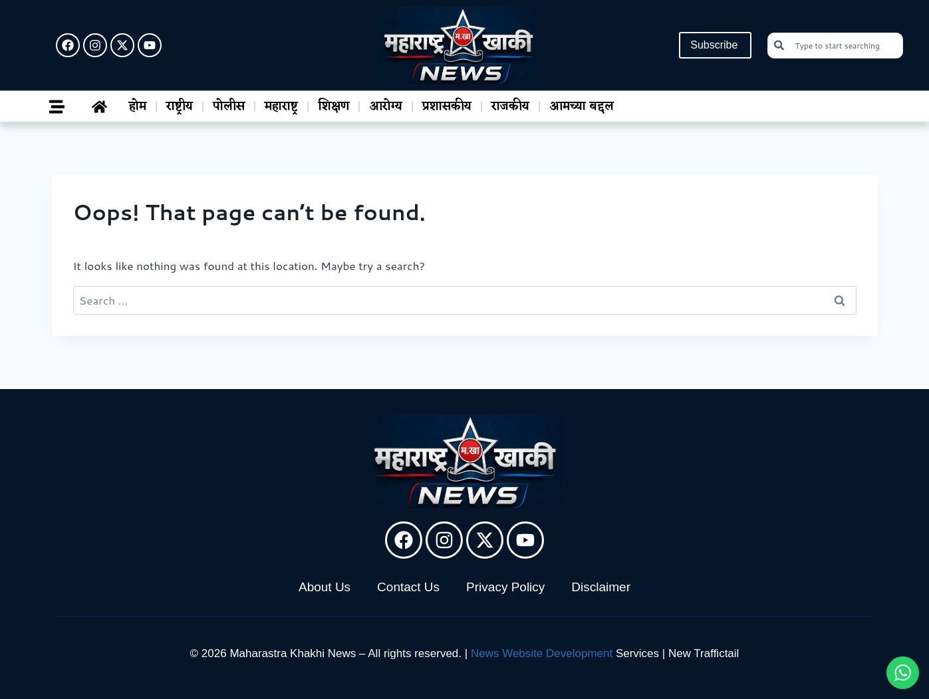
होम (137, 106)
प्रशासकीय (446, 106)
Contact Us (408, 587)
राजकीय (510, 106)
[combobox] (835, 46)
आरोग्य (385, 106)
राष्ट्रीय (179, 106)
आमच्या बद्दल (581, 106)
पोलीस (229, 106)
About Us (324, 587)
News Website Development (541, 653)
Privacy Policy (505, 587)
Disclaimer (600, 587)
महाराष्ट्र (281, 106)
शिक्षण (333, 106)
